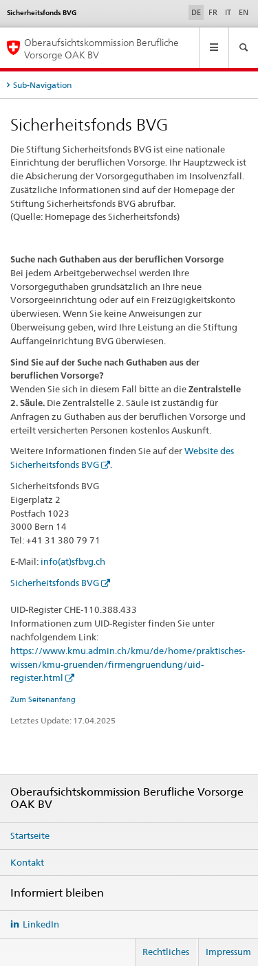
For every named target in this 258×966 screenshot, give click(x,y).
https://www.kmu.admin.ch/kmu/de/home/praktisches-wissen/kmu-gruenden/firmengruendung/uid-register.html (127, 664)
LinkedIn (41, 924)
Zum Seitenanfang (43, 699)
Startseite (30, 835)
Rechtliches (165, 951)
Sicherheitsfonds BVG (54, 582)
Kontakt (27, 862)
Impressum (228, 951)
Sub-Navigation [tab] (42, 85)
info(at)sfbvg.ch (73, 561)
